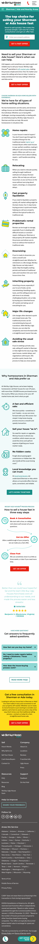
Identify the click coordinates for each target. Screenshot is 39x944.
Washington (6, 869)
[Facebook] (3, 816)
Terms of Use (6, 879)
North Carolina (7, 858)
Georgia (12, 837)
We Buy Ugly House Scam (9, 792)
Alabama (5, 831)
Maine (13, 843)
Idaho (19, 837)
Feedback (23, 778)
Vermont (17, 866)
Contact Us (6, 763)
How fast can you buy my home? (17, 647)
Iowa (11, 840)
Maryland (20, 843)
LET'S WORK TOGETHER (19, 492)
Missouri (15, 849)
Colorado (5, 834)
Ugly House (24, 763)
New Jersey (6, 855)
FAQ (3, 778)
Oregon (14, 861)
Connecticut (15, 834)
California (30, 831)
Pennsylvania (23, 861)
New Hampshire (24, 852)
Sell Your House (7, 755)
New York (26, 855)
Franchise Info (25, 759)
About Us (23, 747)
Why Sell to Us (7, 751)
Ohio (28, 858)
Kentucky (25, 840)
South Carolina (18, 864)
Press (22, 767)
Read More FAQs (19, 680)
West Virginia (6, 872)
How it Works (6, 747)
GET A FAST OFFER (19, 85)
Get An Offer (19, 569)
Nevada (13, 852)
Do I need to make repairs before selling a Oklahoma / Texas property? (17, 656)
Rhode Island (6, 864)
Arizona (13, 831)
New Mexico (16, 855)
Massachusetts (7, 846)
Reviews (23, 755)
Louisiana (5, 843)
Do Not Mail (24, 782)
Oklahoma (5, 861)
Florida (4, 837)
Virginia (25, 866)
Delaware (25, 834)
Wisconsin (17, 872)
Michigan (18, 846)
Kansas (17, 840)
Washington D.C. (18, 869)
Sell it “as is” (30, 142)
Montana (23, 849)
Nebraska (5, 852)
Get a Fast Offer (19, 44)
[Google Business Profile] (19, 816)
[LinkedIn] (15, 816)
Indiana (4, 840)
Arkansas (21, 831)
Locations (23, 751)
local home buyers (21, 476)
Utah (9, 866)
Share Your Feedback (14, 805)
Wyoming (26, 872)
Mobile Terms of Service (10, 883)
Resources (5, 782)
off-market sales (23, 69)
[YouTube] (11, 816)
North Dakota (20, 858)
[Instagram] (7, 816)
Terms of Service (20, 933)
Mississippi (6, 849)
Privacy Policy (7, 888)
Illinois (25, 837)
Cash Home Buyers (8, 759)
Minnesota (27, 846)
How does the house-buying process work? (15, 667)
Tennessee (29, 864)
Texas (4, 866)
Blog (3, 786)
